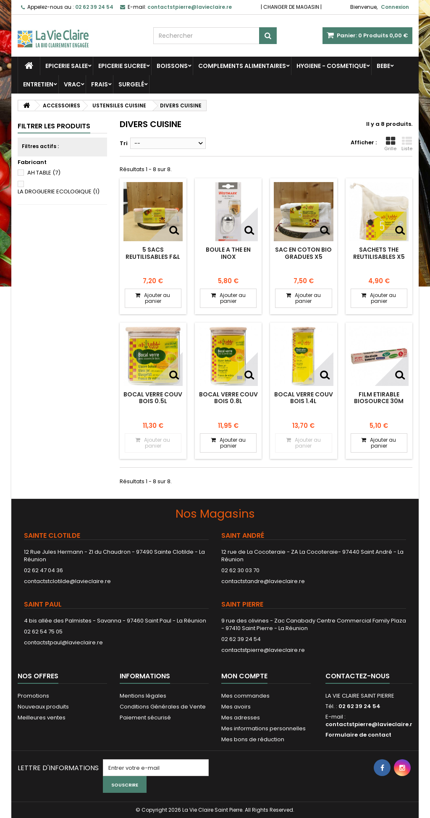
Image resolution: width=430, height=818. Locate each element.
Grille (390, 144)
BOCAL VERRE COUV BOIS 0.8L (228, 397)
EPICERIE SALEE (66, 66)
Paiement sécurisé (145, 718)
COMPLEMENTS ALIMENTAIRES (242, 66)
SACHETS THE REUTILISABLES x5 (379, 253)
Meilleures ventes (42, 718)
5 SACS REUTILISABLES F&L (153, 253)
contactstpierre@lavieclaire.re (263, 650)
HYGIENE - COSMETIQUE (331, 66)
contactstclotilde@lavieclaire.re (67, 581)
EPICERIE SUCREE (122, 66)
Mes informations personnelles (263, 728)
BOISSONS (172, 66)
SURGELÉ (131, 84)
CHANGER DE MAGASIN (291, 6)
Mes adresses (240, 718)
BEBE (383, 66)
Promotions (33, 696)
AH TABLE (43, 173)
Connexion (395, 6)
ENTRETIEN (38, 84)
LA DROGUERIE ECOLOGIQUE (59, 191)
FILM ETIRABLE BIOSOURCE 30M (379, 397)
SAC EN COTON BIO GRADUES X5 (303, 253)
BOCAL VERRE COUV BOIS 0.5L (152, 397)
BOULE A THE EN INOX (228, 253)
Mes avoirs (236, 707)
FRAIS (99, 84)
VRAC (72, 84)
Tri (124, 143)
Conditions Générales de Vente (163, 707)
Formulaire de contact (358, 735)
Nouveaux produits (43, 707)
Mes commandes (245, 696)
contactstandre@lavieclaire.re (263, 581)
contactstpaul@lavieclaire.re (63, 642)
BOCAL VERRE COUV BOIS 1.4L (303, 397)
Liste (406, 144)
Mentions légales (143, 696)
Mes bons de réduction (252, 739)
